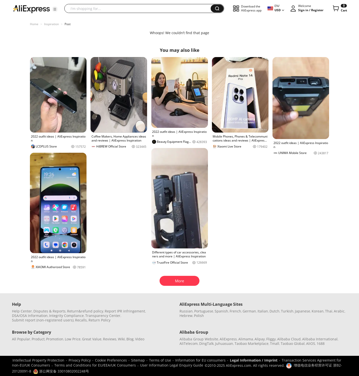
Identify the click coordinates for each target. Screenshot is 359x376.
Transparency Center (102, 315)
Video (139, 339)
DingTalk (206, 343)
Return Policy (99, 320)
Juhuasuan (224, 343)
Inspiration (51, 24)
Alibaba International (320, 339)
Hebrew (186, 315)
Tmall (274, 343)
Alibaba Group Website (199, 339)
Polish (199, 315)
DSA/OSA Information (30, 315)
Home (34, 24)
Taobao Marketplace (252, 343)
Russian (186, 311)
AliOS (310, 343)
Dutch (274, 311)
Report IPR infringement (125, 311)
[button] (55, 9)
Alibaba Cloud (289, 339)
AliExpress (228, 339)
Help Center (22, 311)
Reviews (109, 339)
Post (68, 24)
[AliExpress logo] (31, 9)
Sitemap (138, 360)
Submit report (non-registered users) (43, 320)
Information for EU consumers (200, 360)
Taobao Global (293, 343)
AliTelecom (189, 343)
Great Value (91, 339)
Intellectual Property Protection (38, 360)
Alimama (245, 339)
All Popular (21, 339)
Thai (328, 311)
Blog (130, 339)
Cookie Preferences (111, 360)
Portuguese (203, 311)
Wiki (121, 339)
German (249, 311)
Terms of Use (160, 360)
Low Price (73, 339)
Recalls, (81, 320)
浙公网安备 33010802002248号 (61, 371)
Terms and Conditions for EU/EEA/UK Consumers (95, 365)
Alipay (260, 339)
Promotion (54, 339)
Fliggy (271, 339)
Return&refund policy (85, 311)
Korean (318, 311)
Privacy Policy (80, 360)
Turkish (287, 311)
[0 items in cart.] (339, 8)
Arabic (339, 311)
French (235, 311)
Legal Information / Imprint (253, 360)
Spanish (221, 311)
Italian (263, 311)
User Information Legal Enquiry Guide (171, 365)
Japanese (302, 311)
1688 (321, 343)
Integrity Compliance (66, 315)
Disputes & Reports (49, 311)
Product (38, 339)
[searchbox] (139, 8)
